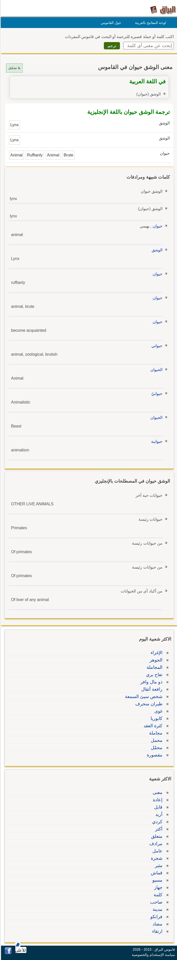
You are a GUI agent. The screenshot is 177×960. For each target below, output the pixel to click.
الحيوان (156, 370)
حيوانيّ (156, 393)
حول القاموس (110, 23)
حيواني (156, 346)
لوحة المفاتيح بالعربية (149, 23)
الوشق (156, 250)
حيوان (157, 226)
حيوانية (156, 441)
